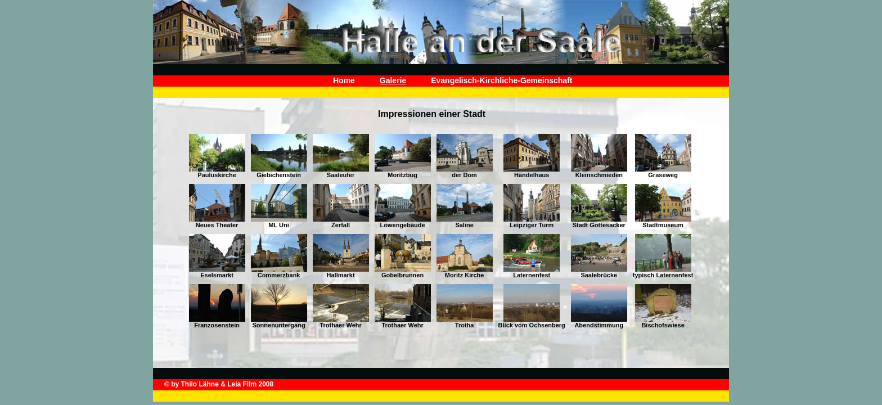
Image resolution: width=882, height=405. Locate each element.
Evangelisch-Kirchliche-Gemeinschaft (501, 80)
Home (344, 80)
